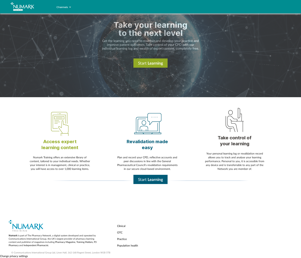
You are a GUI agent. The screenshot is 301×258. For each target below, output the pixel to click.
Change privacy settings (14, 256)
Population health (127, 245)
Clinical (121, 226)
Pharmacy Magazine (65, 242)
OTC (119, 232)
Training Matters (84, 242)
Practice (122, 239)
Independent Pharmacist (36, 245)
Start (150, 63)
